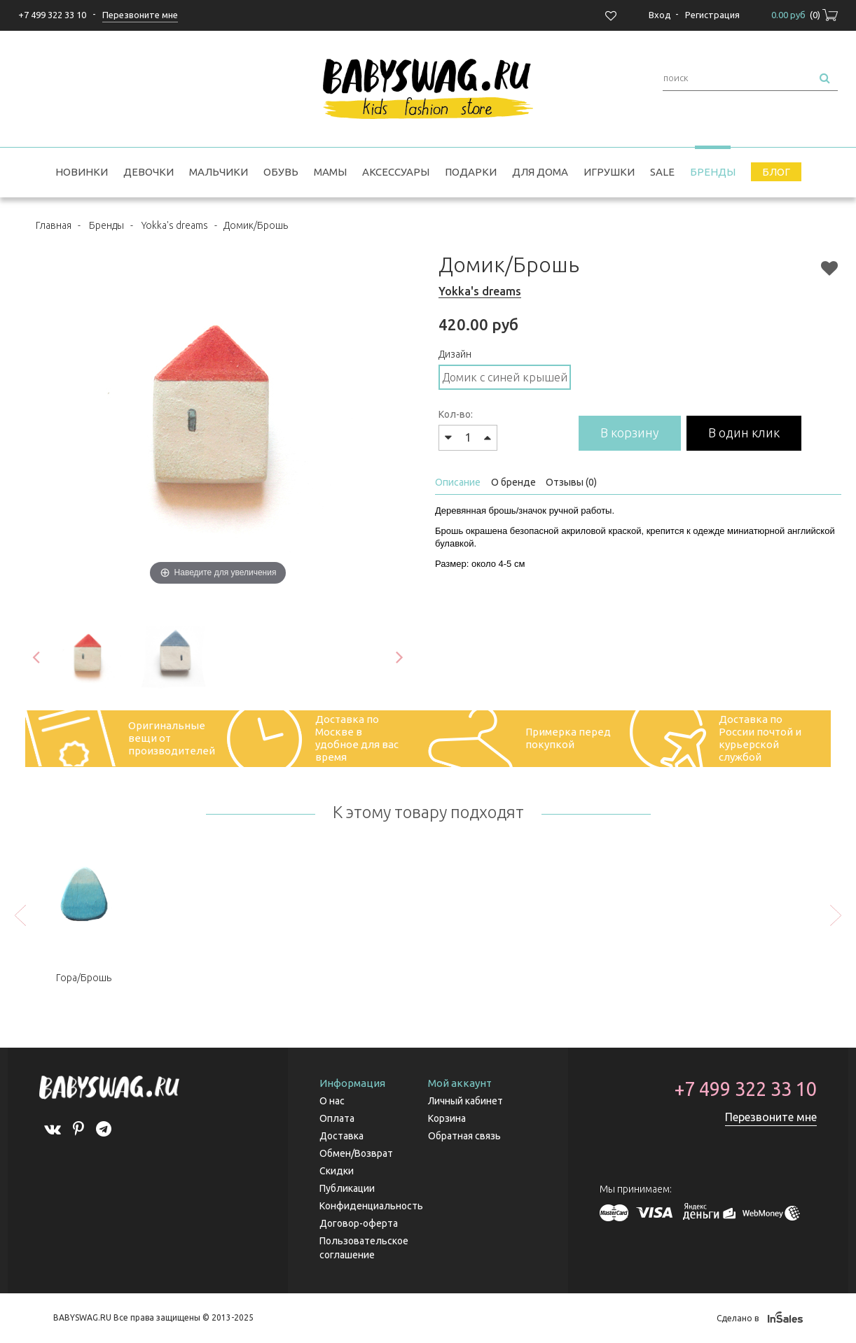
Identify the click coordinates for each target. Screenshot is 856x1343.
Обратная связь (464, 1135)
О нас (332, 1100)
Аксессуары (395, 172)
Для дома (540, 172)
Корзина (447, 1118)
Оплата (336, 1118)
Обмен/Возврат (356, 1153)
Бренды (713, 172)
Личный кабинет (465, 1100)
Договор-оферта (358, 1223)
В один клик (744, 433)
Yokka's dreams (174, 225)
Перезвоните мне (771, 1117)
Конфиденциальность (371, 1205)
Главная (53, 225)
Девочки (148, 172)
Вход (660, 15)
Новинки (81, 172)
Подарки (471, 172)
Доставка (341, 1135)
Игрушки (609, 172)
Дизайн (455, 354)
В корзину (629, 433)
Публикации (347, 1188)
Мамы (330, 172)
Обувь (280, 172)
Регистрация (712, 15)
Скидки (336, 1170)
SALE (662, 172)
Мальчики (218, 172)
